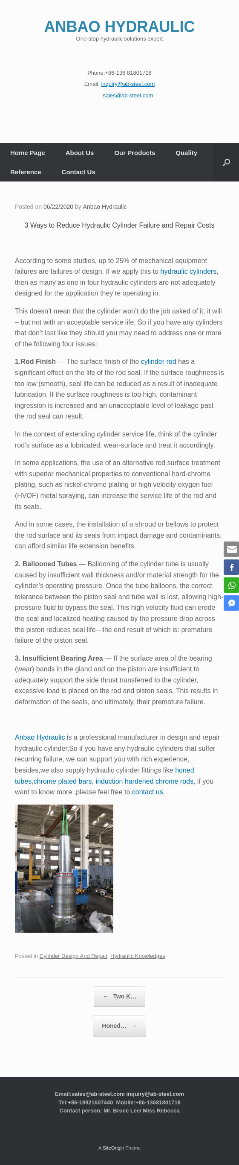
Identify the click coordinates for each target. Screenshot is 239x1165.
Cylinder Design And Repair (73, 956)
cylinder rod (158, 361)
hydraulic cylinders (189, 271)
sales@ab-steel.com (98, 1094)
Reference (25, 172)
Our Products (134, 152)
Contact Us (78, 172)
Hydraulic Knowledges (137, 956)
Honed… (119, 1026)
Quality (186, 152)
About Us (80, 152)
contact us (147, 792)
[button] (226, 162)
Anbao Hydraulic (105, 206)
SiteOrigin (113, 1147)
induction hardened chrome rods (144, 781)
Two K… (120, 996)
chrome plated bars (63, 781)
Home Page (27, 152)
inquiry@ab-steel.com (155, 1094)
